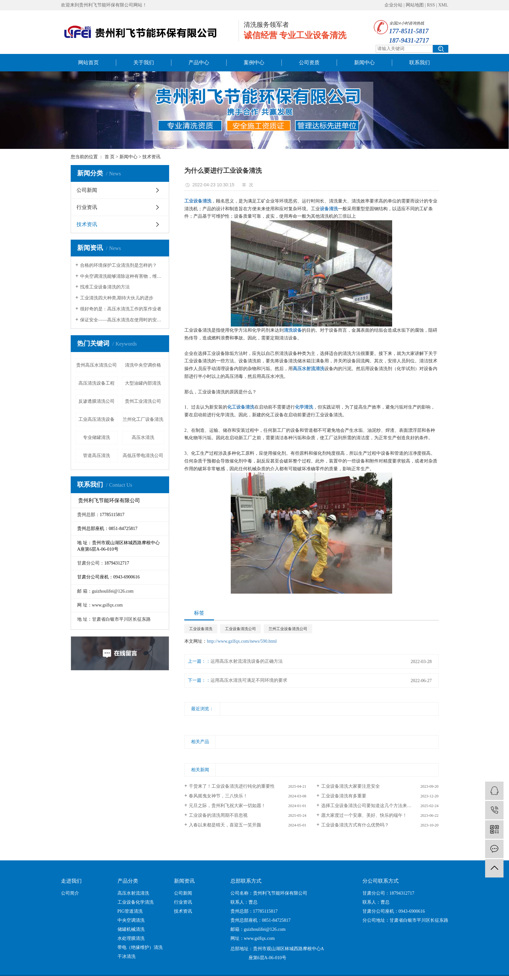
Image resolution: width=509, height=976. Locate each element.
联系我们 (419, 62)
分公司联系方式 (380, 881)
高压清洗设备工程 (96, 383)
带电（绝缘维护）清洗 (140, 947)
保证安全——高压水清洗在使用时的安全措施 (122, 319)
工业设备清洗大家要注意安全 (350, 786)
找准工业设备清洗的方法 (105, 287)
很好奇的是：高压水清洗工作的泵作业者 (120, 308)
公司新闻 (86, 190)
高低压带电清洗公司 (143, 455)
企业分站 (393, 5)
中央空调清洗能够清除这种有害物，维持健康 (122, 276)
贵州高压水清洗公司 (96, 365)
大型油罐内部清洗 (143, 383)
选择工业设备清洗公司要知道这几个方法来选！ (368, 805)
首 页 (110, 156)
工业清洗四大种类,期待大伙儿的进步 (117, 298)
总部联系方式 (245, 881)
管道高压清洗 (96, 455)
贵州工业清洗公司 (143, 401)
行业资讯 (86, 207)
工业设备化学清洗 (135, 902)
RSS (431, 5)
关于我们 (143, 62)
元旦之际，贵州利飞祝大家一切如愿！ (227, 805)
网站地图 (415, 5)
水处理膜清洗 (131, 938)
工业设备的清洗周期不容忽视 (218, 815)
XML (443, 5)
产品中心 (198, 62)
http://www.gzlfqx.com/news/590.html (242, 641)
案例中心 (254, 62)
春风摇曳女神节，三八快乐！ (218, 796)
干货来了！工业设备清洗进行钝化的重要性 (232, 786)
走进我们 (71, 881)
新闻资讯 (184, 881)
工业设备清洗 (200, 629)
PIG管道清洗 (130, 911)
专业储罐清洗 (96, 437)
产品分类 (127, 881)
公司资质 (309, 62)
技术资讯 (151, 156)
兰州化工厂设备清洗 (143, 419)
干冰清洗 (126, 956)
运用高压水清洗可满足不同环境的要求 (248, 680)
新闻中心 (364, 62)
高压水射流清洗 (133, 893)
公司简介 (70, 893)
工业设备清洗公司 (240, 629)
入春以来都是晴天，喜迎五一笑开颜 (225, 825)
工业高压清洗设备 (96, 419)
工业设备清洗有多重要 (343, 796)
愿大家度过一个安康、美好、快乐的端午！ (364, 815)
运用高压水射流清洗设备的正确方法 (246, 661)
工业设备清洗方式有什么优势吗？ (355, 825)
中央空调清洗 (131, 920)
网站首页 (88, 62)
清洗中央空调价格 (143, 365)
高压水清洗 (143, 437)
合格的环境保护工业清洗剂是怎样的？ (118, 265)
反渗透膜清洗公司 (96, 401)
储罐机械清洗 (131, 929)
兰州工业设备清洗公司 (288, 629)
